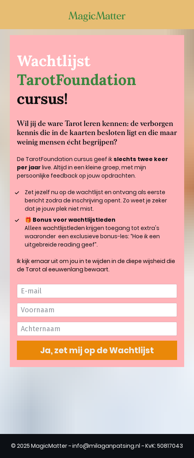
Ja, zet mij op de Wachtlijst (97, 350)
